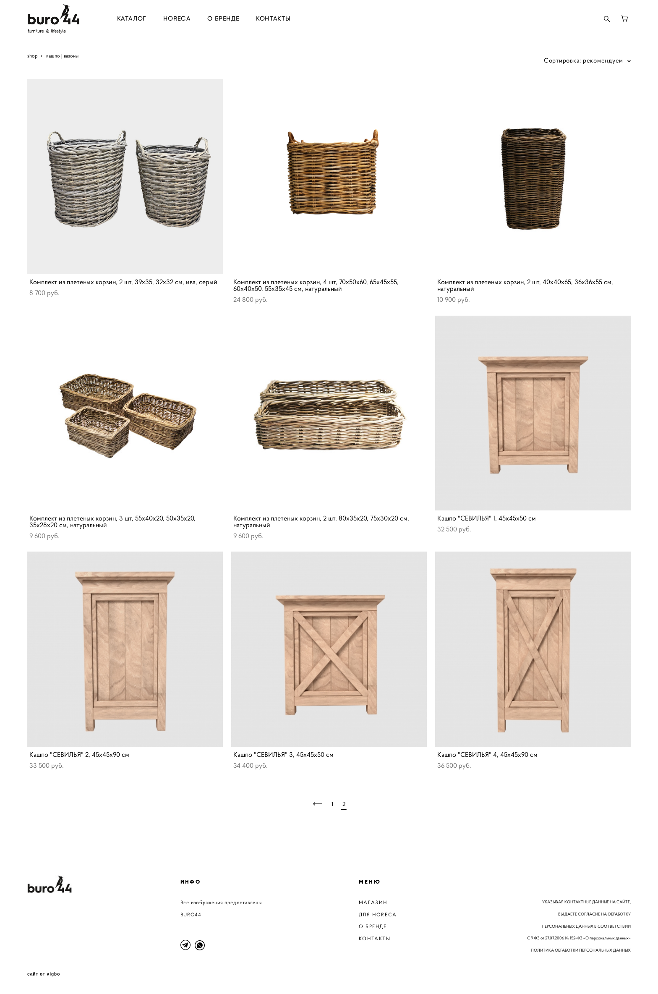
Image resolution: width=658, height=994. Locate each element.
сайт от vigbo (43, 974)
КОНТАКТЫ (273, 19)
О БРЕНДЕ (223, 19)
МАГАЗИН (373, 902)
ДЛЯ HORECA (378, 914)
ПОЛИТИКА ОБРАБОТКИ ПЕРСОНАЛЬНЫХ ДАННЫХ (581, 950)
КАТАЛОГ (131, 19)
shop (32, 55)
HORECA (177, 19)
